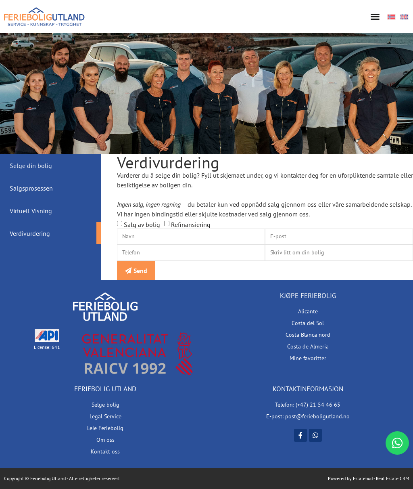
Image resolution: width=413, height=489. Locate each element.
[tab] (50, 165)
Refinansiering (191, 224)
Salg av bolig (142, 224)
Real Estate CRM (392, 478)
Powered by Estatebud (350, 478)
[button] (375, 16)
